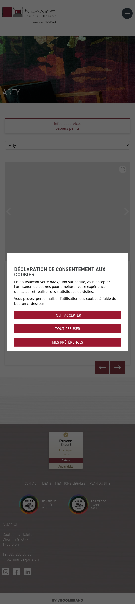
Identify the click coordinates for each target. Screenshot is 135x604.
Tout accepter (67, 315)
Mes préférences (67, 342)
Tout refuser (67, 328)
